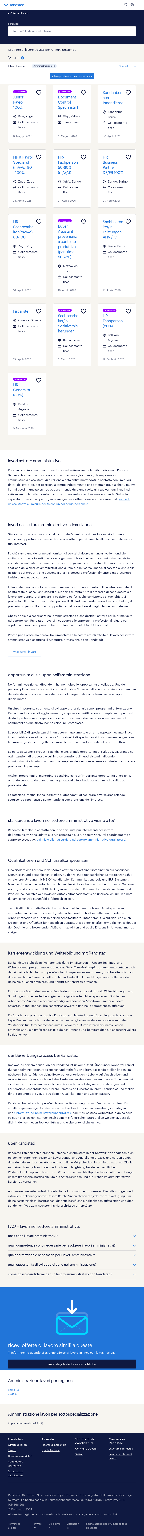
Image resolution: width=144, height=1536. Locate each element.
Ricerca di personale (54, 1444)
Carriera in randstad (20, 1455)
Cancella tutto (127, 65)
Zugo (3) (13, 1393)
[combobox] (72, 31)
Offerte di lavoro (20, 13)
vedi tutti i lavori (24, 651)
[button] (54, 66)
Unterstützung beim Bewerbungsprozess (42, 1113)
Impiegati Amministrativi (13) (25, 1423)
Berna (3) (13, 1389)
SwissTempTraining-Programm (87, 967)
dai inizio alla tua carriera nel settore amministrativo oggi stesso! (81, 839)
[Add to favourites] (39, 92)
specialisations (51, 1450)
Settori (12, 1450)
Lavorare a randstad (121, 1448)
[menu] (138, 5)
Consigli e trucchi (85, 1448)
